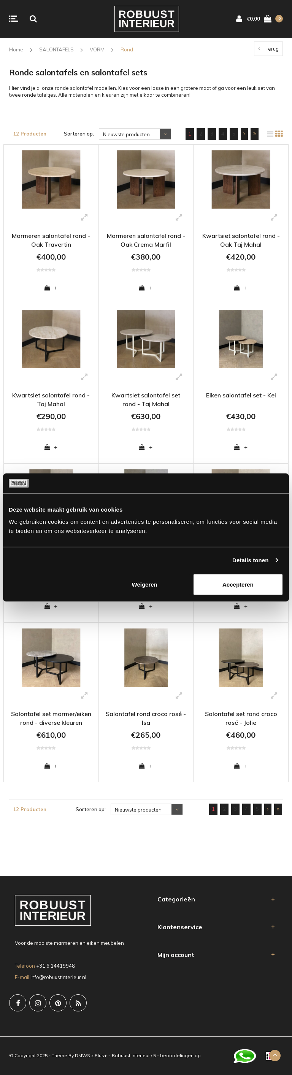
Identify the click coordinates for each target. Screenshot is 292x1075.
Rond (127, 49)
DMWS (82, 1055)
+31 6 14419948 (55, 966)
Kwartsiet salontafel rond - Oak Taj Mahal (241, 240)
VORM (97, 49)
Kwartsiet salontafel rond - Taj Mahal (51, 399)
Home (16, 49)
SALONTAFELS (56, 49)
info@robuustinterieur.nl (58, 977)
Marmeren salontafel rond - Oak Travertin (51, 240)
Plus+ (101, 1055)
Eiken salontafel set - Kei (241, 395)
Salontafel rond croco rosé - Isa (146, 718)
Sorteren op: (79, 134)
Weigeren (144, 584)
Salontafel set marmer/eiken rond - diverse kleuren (51, 718)
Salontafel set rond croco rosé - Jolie (241, 718)
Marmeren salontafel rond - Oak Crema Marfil (146, 240)
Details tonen (250, 560)
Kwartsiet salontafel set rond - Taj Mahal (145, 399)
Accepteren (238, 584)
